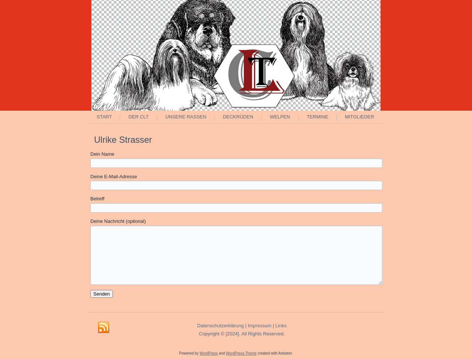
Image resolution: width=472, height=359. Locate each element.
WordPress (208, 353)
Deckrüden (238, 117)
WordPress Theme (241, 353)
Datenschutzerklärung (220, 325)
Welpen (280, 117)
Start (104, 117)
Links (281, 325)
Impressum (259, 325)
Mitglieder (359, 117)
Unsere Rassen (185, 117)
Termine (318, 117)
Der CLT (138, 117)
